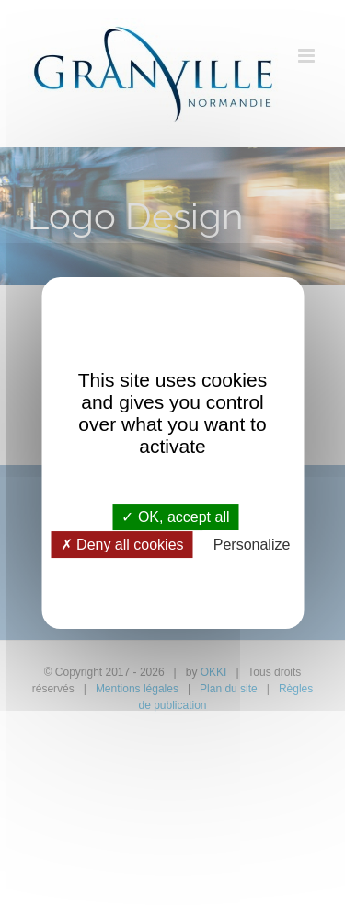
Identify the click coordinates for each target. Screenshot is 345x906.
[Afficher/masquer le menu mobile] (307, 55)
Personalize (252, 544)
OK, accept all (175, 517)
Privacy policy (173, 571)
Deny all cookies (122, 544)
